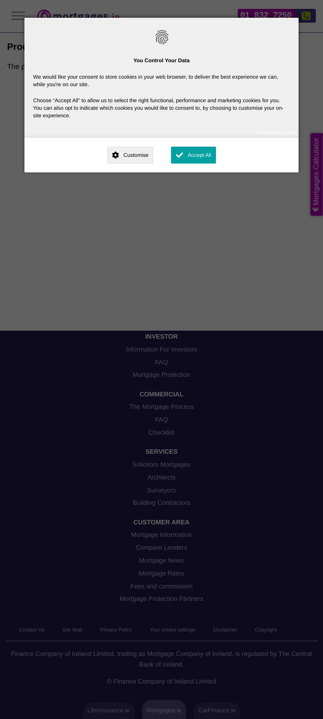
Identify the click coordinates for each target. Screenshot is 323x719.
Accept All (199, 155)
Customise (136, 155)
